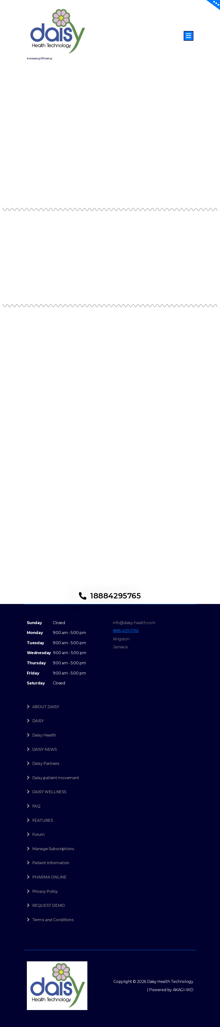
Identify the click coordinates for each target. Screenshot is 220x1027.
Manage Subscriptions (53, 849)
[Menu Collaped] (188, 36)
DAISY (38, 721)
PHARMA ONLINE (49, 877)
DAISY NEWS (44, 749)
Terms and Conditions (53, 919)
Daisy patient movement (55, 778)
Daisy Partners (46, 763)
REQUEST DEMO (48, 905)
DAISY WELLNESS (49, 792)
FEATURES (42, 820)
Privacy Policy (45, 891)
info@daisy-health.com (134, 622)
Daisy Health (44, 735)
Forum (38, 834)
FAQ (36, 806)
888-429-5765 (126, 630)
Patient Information (50, 863)
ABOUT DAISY (45, 707)
